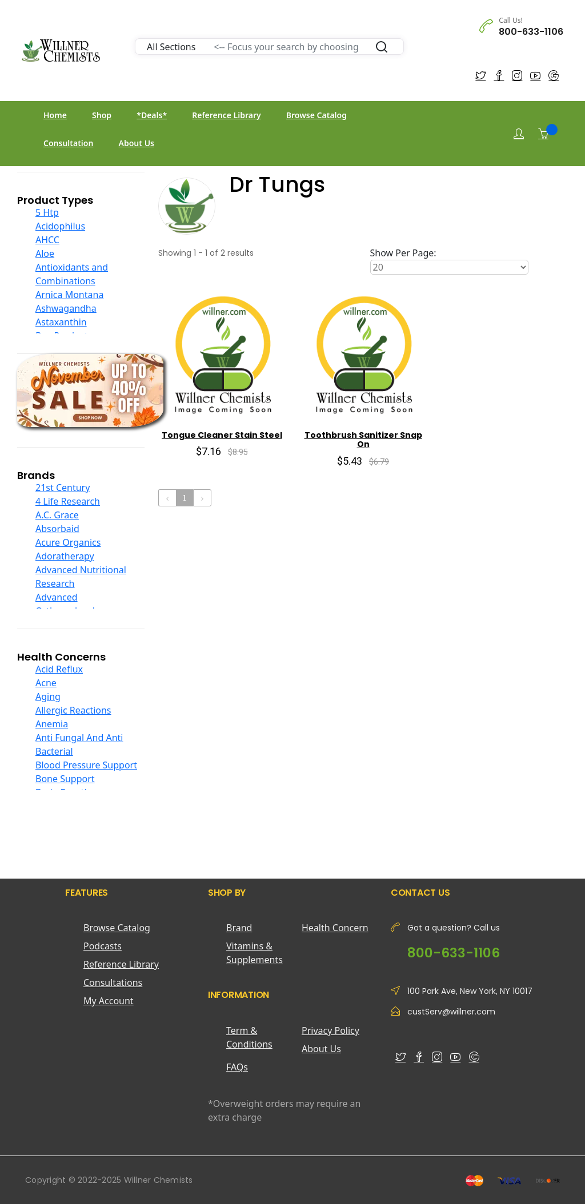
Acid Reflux (59, 669)
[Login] (519, 133)
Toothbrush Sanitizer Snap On (363, 439)
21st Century (62, 487)
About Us (136, 143)
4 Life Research (67, 501)
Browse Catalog (316, 115)
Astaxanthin (61, 322)
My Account (108, 1000)
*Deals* (152, 115)
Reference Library (226, 115)
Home (55, 115)
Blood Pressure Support (86, 765)
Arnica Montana (69, 294)
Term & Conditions (249, 1037)
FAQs (237, 1067)
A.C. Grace (57, 515)
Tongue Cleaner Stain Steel (222, 435)
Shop (101, 115)
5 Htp (47, 212)
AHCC (47, 239)
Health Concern (335, 927)
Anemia (51, 724)
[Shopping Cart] (543, 133)
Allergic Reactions (73, 710)
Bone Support (65, 778)
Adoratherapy (64, 556)
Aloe (44, 253)
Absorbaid (57, 528)
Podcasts (102, 946)
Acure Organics (68, 542)
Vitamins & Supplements (254, 953)
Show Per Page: (403, 253)
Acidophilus (60, 226)
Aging (48, 696)
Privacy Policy (330, 1030)
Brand (239, 927)
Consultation (68, 143)
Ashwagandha (66, 308)
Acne (46, 683)
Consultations (112, 982)
